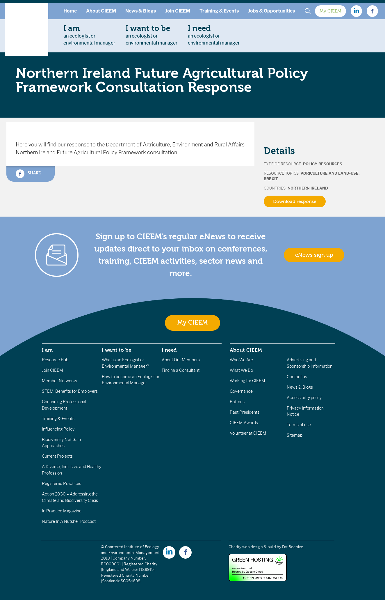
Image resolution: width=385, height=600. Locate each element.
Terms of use (299, 424)
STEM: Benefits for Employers (70, 391)
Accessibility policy (304, 397)
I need (169, 350)
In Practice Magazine (61, 511)
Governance (241, 391)
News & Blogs (140, 11)
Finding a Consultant (180, 370)
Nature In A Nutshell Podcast (69, 521)
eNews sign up (314, 255)
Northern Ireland (308, 188)
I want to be (116, 350)
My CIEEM (330, 11)
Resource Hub (55, 359)
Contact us (297, 376)
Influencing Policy (58, 429)
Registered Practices (61, 483)
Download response (294, 201)
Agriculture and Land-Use (330, 173)
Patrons (237, 401)
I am (47, 350)
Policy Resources (322, 164)
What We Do (241, 370)
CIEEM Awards (244, 422)
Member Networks (59, 380)
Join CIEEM (177, 11)
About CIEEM (101, 11)
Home (70, 11)
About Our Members (181, 359)
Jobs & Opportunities (271, 11)
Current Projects (57, 456)
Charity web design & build (252, 547)
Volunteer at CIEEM (248, 433)
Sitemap (294, 435)
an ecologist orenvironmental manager (89, 35)
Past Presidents (244, 412)
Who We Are (241, 359)
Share (28, 173)
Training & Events (219, 11)
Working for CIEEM (247, 380)
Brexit (271, 179)
